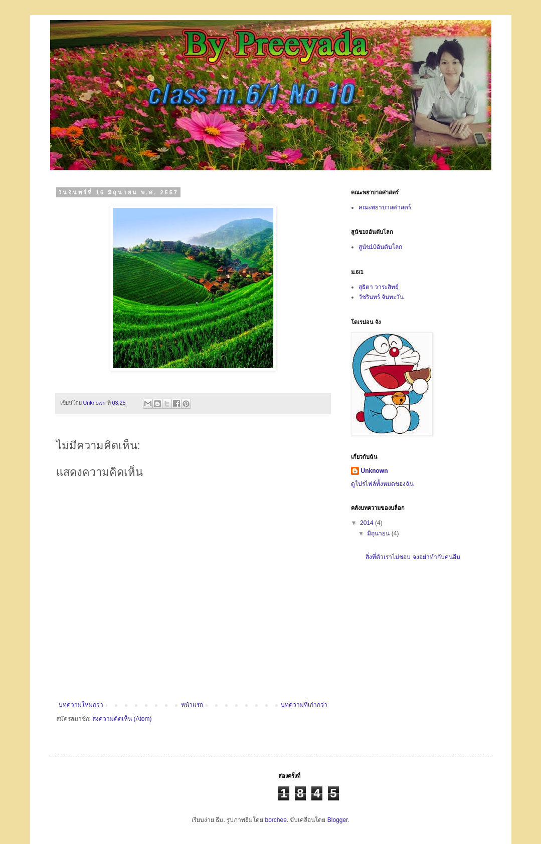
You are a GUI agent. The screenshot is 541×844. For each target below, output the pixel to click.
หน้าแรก (192, 704)
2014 (367, 522)
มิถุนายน (379, 533)
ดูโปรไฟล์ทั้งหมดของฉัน (382, 483)
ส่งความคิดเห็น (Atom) (121, 718)
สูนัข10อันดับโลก (380, 246)
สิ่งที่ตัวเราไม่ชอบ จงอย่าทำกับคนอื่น (413, 556)
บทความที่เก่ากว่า (304, 704)
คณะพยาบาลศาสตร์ (384, 207)
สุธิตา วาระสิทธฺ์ (378, 287)
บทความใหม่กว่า (81, 704)
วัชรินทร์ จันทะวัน (381, 297)
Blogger (337, 819)
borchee (275, 819)
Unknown (374, 470)
